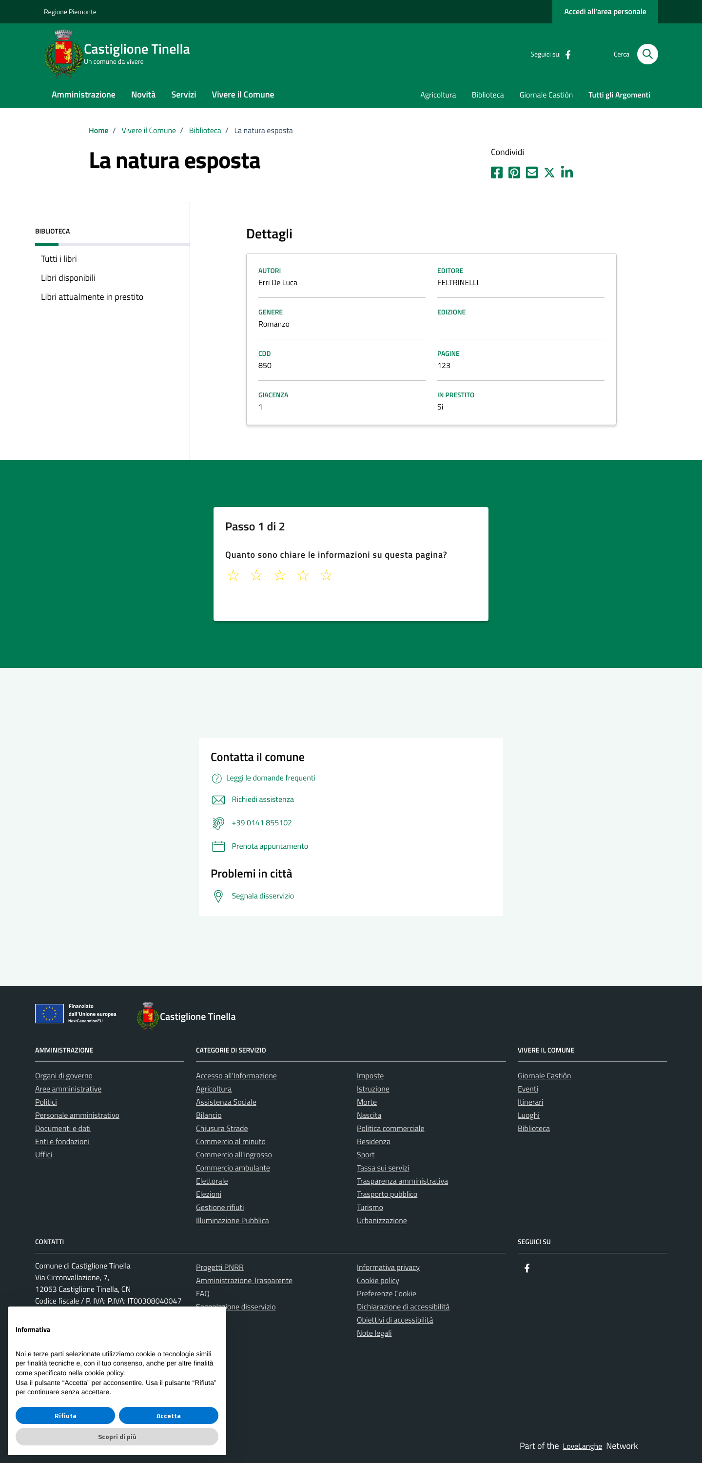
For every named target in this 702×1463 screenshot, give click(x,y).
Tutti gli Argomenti (619, 95)
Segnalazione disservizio (236, 1307)
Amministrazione (84, 94)
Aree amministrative (68, 1089)
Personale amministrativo (77, 1115)
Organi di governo (64, 1076)
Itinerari (530, 1102)
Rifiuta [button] (66, 1415)
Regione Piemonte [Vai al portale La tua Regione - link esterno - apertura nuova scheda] (70, 12)
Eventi (528, 1089)
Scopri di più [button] (117, 1436)
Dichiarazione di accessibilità (403, 1307)
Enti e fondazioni (62, 1142)
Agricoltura (438, 95)
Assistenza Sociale (226, 1102)
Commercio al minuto (231, 1142)
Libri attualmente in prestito (92, 296)
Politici (46, 1102)
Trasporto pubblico (387, 1194)
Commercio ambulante (233, 1168)
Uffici (43, 1155)
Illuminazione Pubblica (232, 1221)
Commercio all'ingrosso (234, 1155)
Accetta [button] (168, 1415)
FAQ (203, 1294)
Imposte (370, 1076)
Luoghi (529, 1115)
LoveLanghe (583, 1446)
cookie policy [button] (104, 1373)
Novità (143, 94)
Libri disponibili (68, 277)
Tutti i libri (59, 258)
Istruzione (373, 1089)
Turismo (370, 1207)
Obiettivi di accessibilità (395, 1320)
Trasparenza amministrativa (402, 1181)
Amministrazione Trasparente (244, 1281)
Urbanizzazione (382, 1221)
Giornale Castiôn (546, 95)
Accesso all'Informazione (236, 1076)
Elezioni (208, 1194)
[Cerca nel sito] (647, 54)
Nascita (369, 1115)
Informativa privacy (388, 1267)
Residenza (373, 1142)
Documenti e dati (63, 1128)
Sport (366, 1155)
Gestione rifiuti (220, 1207)
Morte (367, 1102)
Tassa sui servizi (383, 1168)
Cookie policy (378, 1281)
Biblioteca (488, 95)
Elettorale (212, 1181)
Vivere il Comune (243, 94)
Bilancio (209, 1115)
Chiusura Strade (222, 1128)
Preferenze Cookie (386, 1294)
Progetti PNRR (220, 1267)
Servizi (183, 94)
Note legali (374, 1333)
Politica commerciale (391, 1128)
